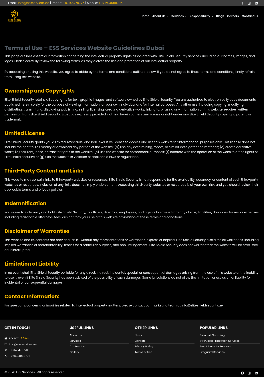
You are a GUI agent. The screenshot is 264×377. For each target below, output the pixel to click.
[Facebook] (242, 3)
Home (144, 16)
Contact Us (250, 16)
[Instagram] (249, 3)
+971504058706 (111, 3)
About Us (76, 335)
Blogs (220, 16)
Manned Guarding (212, 335)
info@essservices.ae (33, 3)
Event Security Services (215, 346)
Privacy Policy (144, 346)
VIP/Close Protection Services (220, 341)
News (138, 335)
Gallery (74, 352)
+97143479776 (73, 3)
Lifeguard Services (212, 352)
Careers (233, 16)
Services (75, 341)
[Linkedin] (256, 3)
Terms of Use (143, 352)
